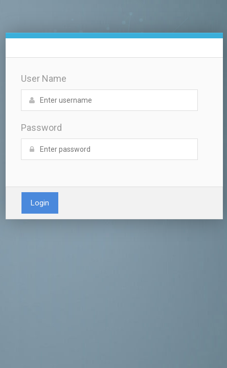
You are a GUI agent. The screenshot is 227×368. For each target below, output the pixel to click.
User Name (43, 78)
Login (40, 203)
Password (41, 127)
